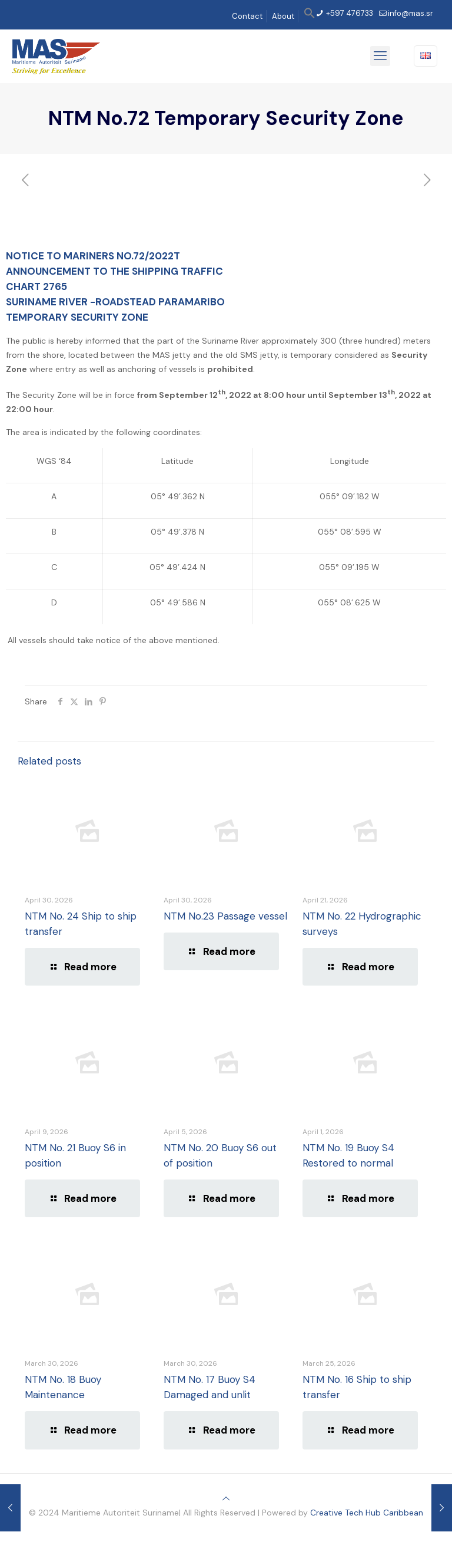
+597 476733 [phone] (348, 13)
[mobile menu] (380, 56)
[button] (309, 16)
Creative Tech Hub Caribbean (366, 1512)
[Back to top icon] (226, 1498)
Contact (247, 16)
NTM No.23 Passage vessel (225, 916)
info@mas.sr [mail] (410, 13)
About (283, 16)
